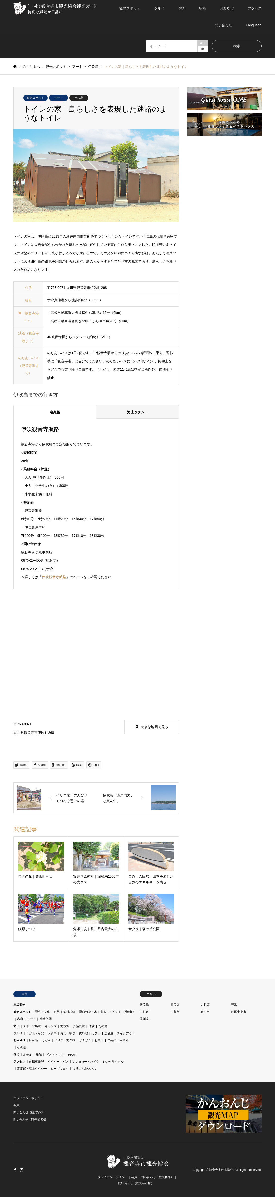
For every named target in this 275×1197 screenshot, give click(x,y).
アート (58, 98)
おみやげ (227, 8)
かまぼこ (85, 1040)
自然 (57, 1011)
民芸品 (111, 1040)
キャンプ (51, 1026)
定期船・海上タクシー (32, 1068)
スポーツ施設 (32, 1026)
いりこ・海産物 (65, 1040)
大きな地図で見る (154, 727)
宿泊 (202, 8)
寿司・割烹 (67, 1033)
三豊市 (174, 1011)
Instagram (21, 1170)
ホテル (27, 1054)
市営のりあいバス (84, 1068)
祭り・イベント (111, 1011)
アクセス (255, 8)
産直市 (124, 1040)
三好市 (144, 1011)
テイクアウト (126, 1033)
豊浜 (234, 1004)
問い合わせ (223, 25)
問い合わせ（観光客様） (29, 1112)
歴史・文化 (42, 1011)
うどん (46, 1040)
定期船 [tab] (55, 412)
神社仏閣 (46, 1019)
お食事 (52, 1033)
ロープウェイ (60, 1068)
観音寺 (174, 1004)
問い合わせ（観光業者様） (31, 1119)
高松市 (205, 1011)
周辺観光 (19, 1004)
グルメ (159, 8)
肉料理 (83, 1033)
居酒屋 (108, 1033)
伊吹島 (78, 98)
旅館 (39, 1054)
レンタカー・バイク (85, 1061)
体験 (92, 1026)
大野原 (205, 1004)
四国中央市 (238, 1011)
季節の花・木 (88, 1011)
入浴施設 (79, 1026)
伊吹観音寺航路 (54, 577)
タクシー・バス (58, 1061)
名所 (20, 1019)
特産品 (33, 1040)
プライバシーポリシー (28, 1098)
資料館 (129, 1011)
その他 (102, 1026)
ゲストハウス (54, 1054)
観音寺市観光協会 (221, 1170)
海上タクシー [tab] (137, 412)
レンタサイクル (113, 1061)
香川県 (144, 1019)
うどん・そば (35, 1033)
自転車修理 (36, 1061)
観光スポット (129, 8)
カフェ (96, 1033)
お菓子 (99, 1040)
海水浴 (64, 1026)
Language (253, 25)
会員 (16, 1105)
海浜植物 (69, 1011)
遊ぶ (181, 8)
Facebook (15, 1170)
